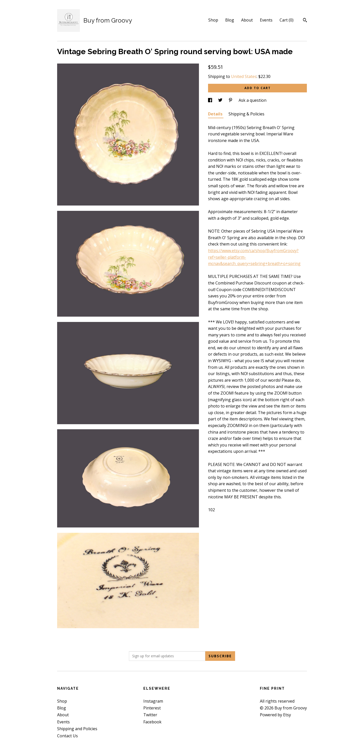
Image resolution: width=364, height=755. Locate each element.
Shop (213, 20)
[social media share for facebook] (210, 100)
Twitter (150, 715)
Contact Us (67, 736)
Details (215, 114)
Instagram (153, 701)
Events (266, 20)
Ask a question (252, 100)
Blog (229, 20)
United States (244, 76)
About (247, 20)
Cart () (286, 20)
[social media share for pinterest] (231, 100)
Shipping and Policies (77, 728)
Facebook (152, 722)
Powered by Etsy (275, 715)
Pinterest (152, 708)
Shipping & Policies (246, 114)
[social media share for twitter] (220, 100)
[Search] (305, 21)
